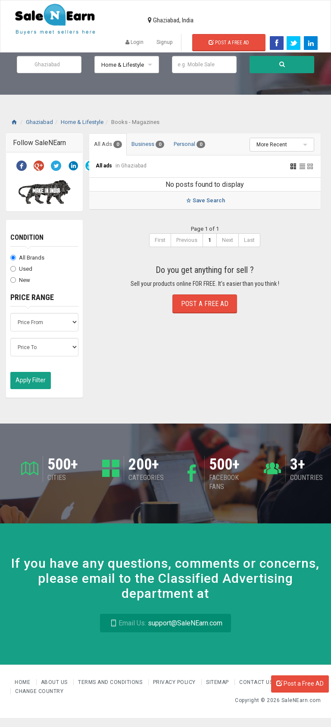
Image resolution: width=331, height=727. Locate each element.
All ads (104, 166)
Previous (186, 240)
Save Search (205, 200)
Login (134, 42)
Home (23, 682)
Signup (164, 42)
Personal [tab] (189, 144)
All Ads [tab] (108, 144)
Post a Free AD (300, 683)
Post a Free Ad (229, 43)
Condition (27, 237)
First (160, 240)
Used (21, 269)
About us (55, 682)
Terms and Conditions (111, 682)
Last (249, 240)
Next (227, 240)
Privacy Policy (175, 682)
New (20, 280)
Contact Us (257, 682)
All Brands (27, 257)
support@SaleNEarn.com (165, 623)
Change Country (39, 691)
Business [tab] (147, 144)
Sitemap (218, 682)
